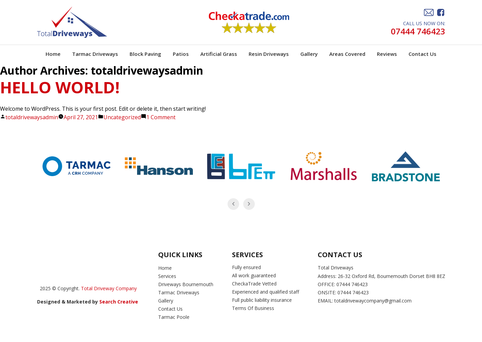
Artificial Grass (218, 53)
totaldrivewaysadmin (31, 117)
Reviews (387, 53)
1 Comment (161, 117)
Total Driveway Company (109, 288)
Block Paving (145, 53)
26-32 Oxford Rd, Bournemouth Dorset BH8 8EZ (391, 276)
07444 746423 (418, 31)
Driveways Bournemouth (185, 284)
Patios (181, 53)
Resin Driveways (269, 53)
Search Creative (119, 301)
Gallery (309, 53)
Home (53, 53)
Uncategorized (122, 117)
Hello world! (60, 87)
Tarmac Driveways (95, 53)
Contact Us (422, 53)
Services (167, 276)
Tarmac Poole (173, 317)
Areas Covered (347, 53)
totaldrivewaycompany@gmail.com (373, 300)
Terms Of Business (254, 308)
